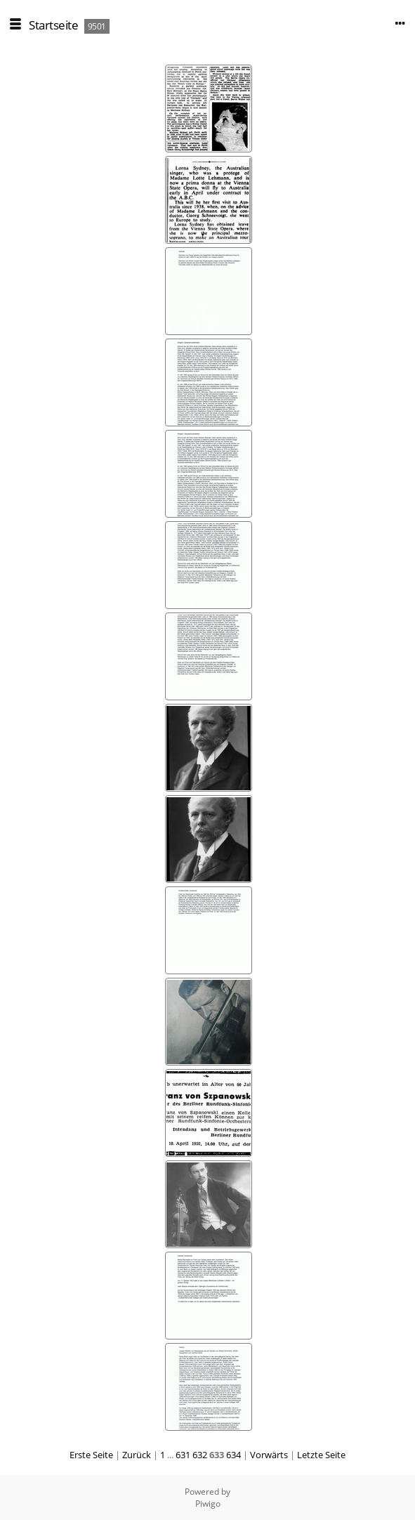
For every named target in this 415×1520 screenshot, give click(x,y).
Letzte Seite (321, 1454)
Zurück (136, 1454)
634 (233, 1454)
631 (183, 1454)
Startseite (53, 25)
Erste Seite (91, 1454)
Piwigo (207, 1503)
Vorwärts (269, 1454)
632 (199, 1454)
